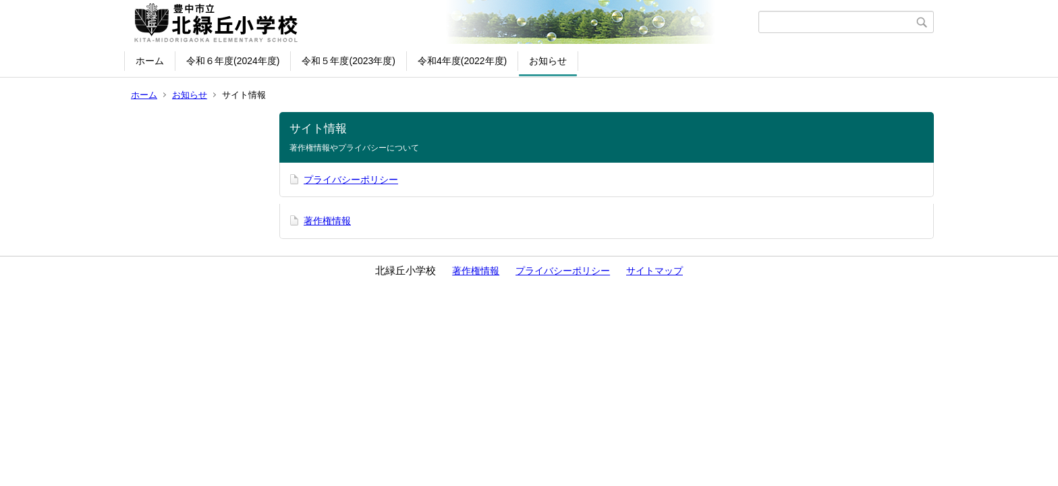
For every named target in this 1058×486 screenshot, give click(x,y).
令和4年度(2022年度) (462, 60)
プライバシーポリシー (351, 179)
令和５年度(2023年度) (348, 60)
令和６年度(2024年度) (232, 60)
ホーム (150, 60)
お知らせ (548, 60)
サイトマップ (654, 270)
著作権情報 (327, 220)
